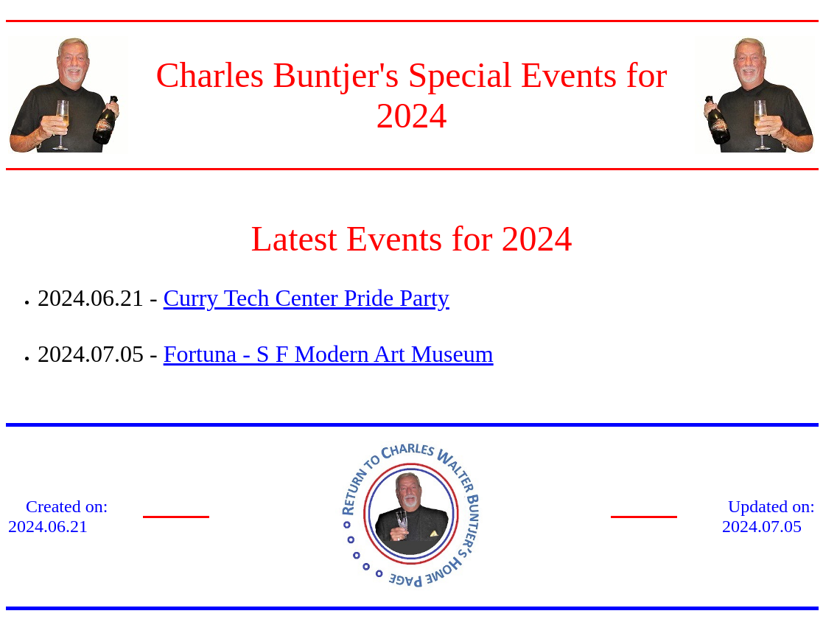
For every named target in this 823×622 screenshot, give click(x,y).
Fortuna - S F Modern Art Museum (329, 353)
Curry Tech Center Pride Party (306, 297)
